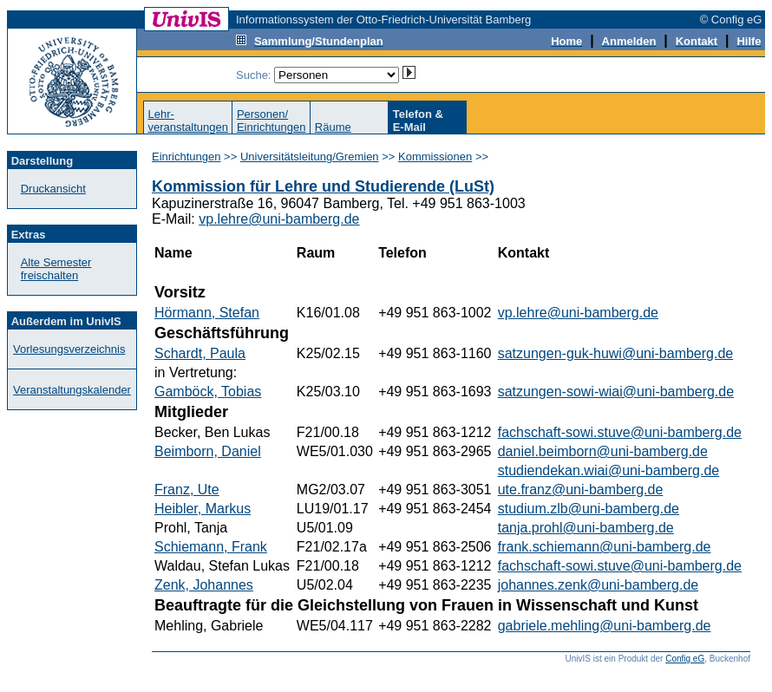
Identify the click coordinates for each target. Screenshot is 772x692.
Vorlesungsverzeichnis (69, 349)
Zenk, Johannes (203, 585)
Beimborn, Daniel (207, 451)
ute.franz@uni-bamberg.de (581, 489)
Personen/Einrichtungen (271, 121)
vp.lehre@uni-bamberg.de (279, 219)
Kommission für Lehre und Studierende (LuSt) (323, 186)
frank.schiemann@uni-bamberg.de (604, 546)
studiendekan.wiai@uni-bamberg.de (609, 470)
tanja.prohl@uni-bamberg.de (586, 527)
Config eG (684, 658)
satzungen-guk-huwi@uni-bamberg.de (616, 353)
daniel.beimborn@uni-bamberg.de (603, 451)
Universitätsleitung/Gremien (309, 156)
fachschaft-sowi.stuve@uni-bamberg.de (620, 432)
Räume (333, 127)
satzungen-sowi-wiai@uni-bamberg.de (616, 391)
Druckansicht (53, 188)
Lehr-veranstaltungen (187, 121)
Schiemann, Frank (210, 546)
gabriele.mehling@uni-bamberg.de (604, 625)
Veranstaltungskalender (72, 389)
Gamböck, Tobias (207, 391)
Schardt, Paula (199, 353)
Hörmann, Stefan (206, 312)
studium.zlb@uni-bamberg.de (588, 508)
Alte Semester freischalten (56, 269)
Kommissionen (435, 156)
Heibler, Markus (202, 508)
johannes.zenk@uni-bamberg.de (598, 585)
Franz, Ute (186, 489)
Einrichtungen (186, 156)
